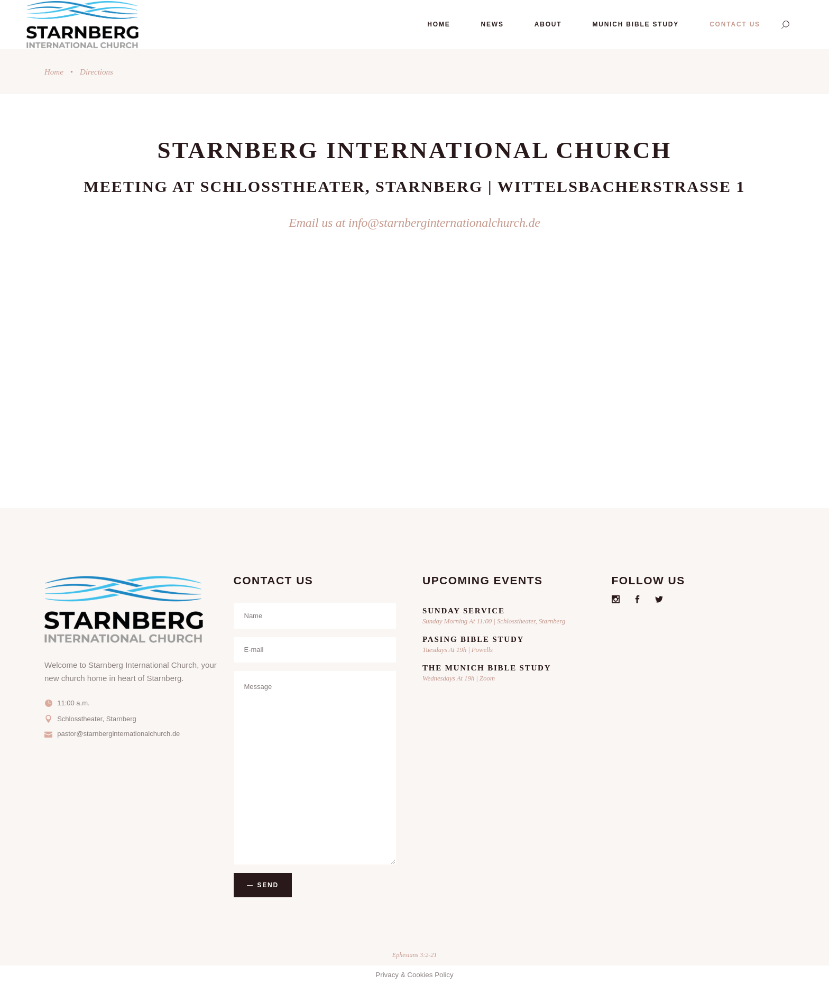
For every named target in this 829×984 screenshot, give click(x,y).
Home (53, 72)
